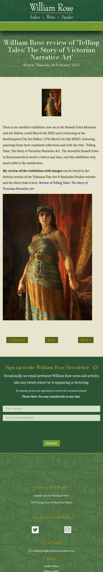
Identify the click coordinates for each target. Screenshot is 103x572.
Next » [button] (86, 340)
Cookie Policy (51, 566)
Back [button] (51, 340)
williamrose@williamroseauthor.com (52, 550)
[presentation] (51, 431)
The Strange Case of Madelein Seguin (51, 502)
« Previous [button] (17, 340)
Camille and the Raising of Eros (51, 495)
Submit (51, 443)
